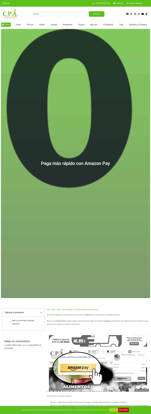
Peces (81, 24)
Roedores (67, 24)
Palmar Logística (55, 315)
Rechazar (128, 410)
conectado (26, 345)
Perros (30, 24)
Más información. (106, 410)
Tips (121, 24)
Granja (54, 24)
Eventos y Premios (138, 24)
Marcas (93, 24)
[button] (41, 312)
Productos (108, 24)
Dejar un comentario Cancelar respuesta (23, 322)
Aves (18, 24)
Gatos (42, 24)
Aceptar (118, 410)
